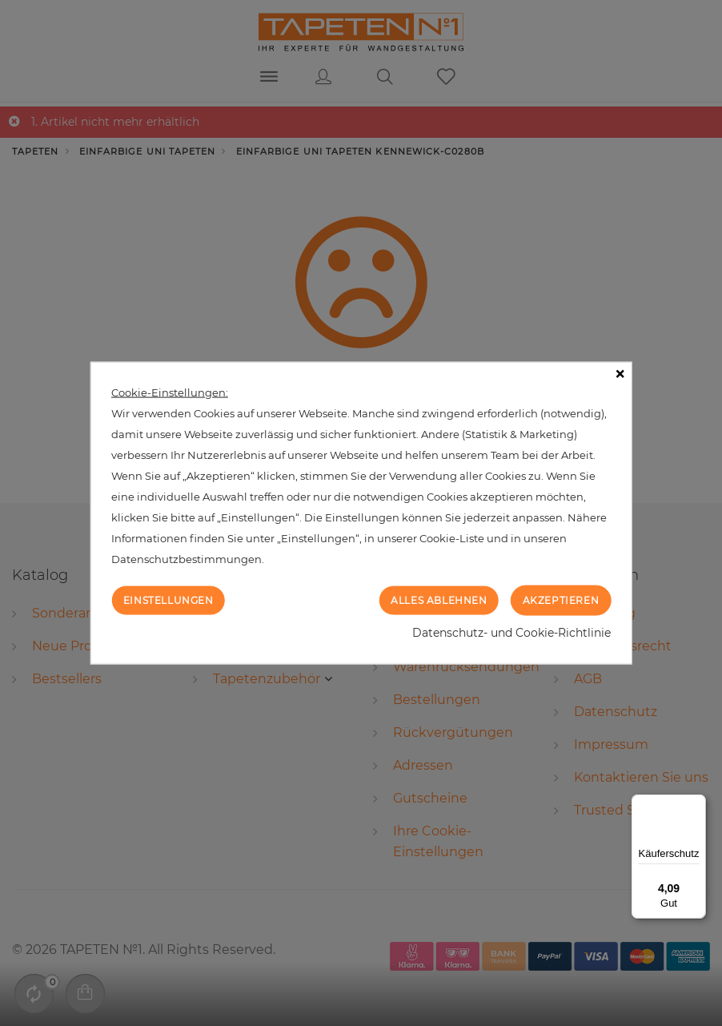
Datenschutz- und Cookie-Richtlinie (511, 633)
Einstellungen (168, 599)
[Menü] (696, 804)
